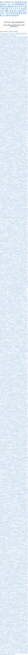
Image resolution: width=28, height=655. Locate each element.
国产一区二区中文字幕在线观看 (16, 270)
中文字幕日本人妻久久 (9, 225)
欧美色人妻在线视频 (21, 500)
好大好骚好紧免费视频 (9, 124)
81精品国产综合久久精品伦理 (9, 588)
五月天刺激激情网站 (16, 225)
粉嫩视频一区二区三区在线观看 (15, 460)
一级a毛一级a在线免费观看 (21, 297)
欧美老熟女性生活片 (9, 87)
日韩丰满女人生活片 (4, 63)
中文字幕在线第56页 (10, 165)
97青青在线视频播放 (18, 320)
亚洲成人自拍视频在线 (8, 653)
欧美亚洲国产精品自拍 (12, 307)
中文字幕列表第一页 (15, 151)
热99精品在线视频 (23, 198)
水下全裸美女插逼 (12, 461)
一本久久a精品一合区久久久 (18, 546)
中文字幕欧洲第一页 (13, 646)
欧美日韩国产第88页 (9, 174)
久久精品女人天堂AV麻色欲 (7, 378)
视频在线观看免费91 (19, 184)
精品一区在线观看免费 (20, 505)
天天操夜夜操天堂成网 (11, 581)
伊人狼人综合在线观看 (18, 197)
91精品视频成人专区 (21, 56)
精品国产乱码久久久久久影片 (20, 340)
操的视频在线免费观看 (21, 636)
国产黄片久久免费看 (12, 297)
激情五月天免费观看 (3, 581)
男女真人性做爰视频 (9, 277)
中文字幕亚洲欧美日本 (15, 232)
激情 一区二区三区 (17, 275)
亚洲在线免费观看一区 (21, 120)
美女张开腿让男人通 (7, 113)
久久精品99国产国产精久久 (21, 136)
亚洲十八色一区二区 (5, 136)
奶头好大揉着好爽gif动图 (22, 556)
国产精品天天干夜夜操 (16, 98)
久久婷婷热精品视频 (3, 130)
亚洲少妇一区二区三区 (22, 207)
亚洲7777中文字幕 (4, 93)
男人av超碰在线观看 (7, 167)
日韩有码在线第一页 (12, 501)
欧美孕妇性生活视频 (12, 271)
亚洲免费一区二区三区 (15, 146)
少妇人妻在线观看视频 (6, 519)
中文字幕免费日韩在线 (24, 567)
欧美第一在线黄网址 (21, 175)
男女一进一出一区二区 (10, 326)
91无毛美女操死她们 (23, 534)
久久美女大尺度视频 (4, 116)
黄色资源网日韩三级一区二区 (13, 109)
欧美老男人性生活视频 (23, 300)
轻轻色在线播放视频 (24, 59)
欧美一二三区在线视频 (17, 168)
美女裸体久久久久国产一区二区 (20, 462)
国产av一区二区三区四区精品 (9, 462)
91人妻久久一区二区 (3, 494)
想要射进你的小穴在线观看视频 (6, 312)
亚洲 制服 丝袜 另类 (3, 564)
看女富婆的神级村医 (21, 387)
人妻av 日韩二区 (14, 62)
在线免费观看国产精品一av (16, 278)
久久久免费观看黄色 (8, 543)
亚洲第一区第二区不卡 (7, 278)
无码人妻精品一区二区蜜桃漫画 (5, 300)
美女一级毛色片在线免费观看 (5, 228)
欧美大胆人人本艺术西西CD (17, 44)
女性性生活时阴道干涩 (8, 44)
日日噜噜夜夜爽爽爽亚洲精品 (11, 393)
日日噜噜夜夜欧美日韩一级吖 (20, 114)
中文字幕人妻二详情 (11, 206)
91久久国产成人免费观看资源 (15, 148)
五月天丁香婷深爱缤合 (5, 125)
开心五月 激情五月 (19, 36)
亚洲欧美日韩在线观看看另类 (22, 53)
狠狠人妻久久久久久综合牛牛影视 (20, 326)
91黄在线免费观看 (15, 94)
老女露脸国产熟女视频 (10, 114)
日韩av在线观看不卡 (16, 128)
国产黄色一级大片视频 (19, 65)
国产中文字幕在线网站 (24, 90)
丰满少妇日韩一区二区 (12, 409)
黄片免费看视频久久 (23, 227)
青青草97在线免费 (15, 529)
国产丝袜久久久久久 (4, 145)
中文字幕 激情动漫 (10, 55)
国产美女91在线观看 (16, 616)
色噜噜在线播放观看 (12, 379)
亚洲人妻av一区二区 (16, 513)
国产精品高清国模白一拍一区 (11, 53)
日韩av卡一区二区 (13, 641)
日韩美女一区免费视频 (16, 108)
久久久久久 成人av (9, 552)
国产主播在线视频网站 (6, 413)
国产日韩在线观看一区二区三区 (18, 69)
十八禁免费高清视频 (8, 77)
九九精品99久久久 (22, 151)
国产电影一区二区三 (23, 138)
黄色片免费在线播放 (21, 94)
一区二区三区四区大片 (8, 293)
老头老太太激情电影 (5, 461)
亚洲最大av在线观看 (10, 134)
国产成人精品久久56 (8, 96)
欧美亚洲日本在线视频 (18, 577)
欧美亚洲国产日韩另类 (16, 364)
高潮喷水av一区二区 (16, 75)
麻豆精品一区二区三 (5, 211)
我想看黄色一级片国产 (5, 279)
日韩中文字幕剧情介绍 (17, 174)
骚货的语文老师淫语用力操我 (15, 80)
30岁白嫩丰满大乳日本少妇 (21, 63)
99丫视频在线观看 (7, 146)
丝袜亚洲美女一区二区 (10, 37)
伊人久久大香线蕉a (14, 99)
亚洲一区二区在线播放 (6, 302)
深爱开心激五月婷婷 (21, 199)
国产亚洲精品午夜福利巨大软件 (14, 330)
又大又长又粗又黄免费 (19, 564)
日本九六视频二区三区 (6, 560)
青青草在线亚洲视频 (18, 139)
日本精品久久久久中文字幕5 (7, 537)
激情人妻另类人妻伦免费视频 (14, 169)
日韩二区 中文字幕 (22, 471)
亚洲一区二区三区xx (22, 332)
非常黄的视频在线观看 (21, 72)
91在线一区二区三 (7, 649)
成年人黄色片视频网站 (15, 571)
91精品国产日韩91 (21, 321)
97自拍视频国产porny (15, 138)
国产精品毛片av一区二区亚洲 (11, 196)
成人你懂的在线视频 (15, 418)
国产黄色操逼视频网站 (17, 115)
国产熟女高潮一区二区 (20, 432)
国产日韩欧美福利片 (4, 409)
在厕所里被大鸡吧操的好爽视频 (20, 201)
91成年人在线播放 (5, 423)
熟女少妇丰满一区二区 (12, 303)
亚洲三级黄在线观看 (12, 136)
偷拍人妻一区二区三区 (13, 68)
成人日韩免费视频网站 (21, 218)
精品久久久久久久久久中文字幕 (15, 228)
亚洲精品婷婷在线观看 (19, 161)
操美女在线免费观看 (20, 391)
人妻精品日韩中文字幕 (23, 550)
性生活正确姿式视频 (23, 410)
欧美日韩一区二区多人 (22, 43)
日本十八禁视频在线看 (8, 420)
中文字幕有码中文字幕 (9, 286)
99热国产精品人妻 (18, 208)
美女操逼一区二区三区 (13, 255)
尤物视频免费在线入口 (24, 316)
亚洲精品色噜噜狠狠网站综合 (10, 184)
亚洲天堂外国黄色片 (15, 425)
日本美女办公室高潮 (12, 279)
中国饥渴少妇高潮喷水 (7, 83)
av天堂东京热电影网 (10, 530)
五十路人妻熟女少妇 (23, 194)
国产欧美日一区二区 (12, 391)
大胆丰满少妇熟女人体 (12, 643)
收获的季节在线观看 (21, 509)
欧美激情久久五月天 (13, 389)
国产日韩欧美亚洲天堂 (19, 48)
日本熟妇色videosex (16, 523)
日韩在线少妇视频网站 (10, 360)
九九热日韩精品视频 (8, 166)
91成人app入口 (19, 307)
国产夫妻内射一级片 (7, 648)
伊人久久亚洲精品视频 (4, 577)
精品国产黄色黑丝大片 (22, 250)
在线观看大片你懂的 (15, 591)
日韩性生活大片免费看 (18, 318)
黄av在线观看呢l (24, 200)
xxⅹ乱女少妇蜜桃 (18, 236)
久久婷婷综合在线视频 (17, 124)
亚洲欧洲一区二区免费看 (19, 79)
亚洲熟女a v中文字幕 (21, 178)
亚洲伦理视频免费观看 (18, 64)
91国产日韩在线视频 (10, 431)
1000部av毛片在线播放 (4, 402)
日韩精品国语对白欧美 (4, 195)
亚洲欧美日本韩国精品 (8, 306)
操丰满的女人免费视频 (11, 231)
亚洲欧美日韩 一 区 (7, 512)
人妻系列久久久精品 (16, 179)
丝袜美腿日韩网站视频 (6, 175)
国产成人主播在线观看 (20, 145)
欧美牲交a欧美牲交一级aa (21, 247)
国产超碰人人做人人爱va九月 (20, 553)
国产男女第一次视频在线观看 (10, 65)
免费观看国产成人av (11, 180)
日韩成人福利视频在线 (7, 205)
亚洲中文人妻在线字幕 (14, 207)
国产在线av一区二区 (19, 405)
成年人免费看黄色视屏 (22, 444)
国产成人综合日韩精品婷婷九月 (18, 363)
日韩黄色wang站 (8, 272)
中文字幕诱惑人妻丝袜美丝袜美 (9, 349)
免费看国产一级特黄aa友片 (6, 119)
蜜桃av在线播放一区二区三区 (9, 197)
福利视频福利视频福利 (19, 494)
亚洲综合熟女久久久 (21, 88)
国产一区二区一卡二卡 (7, 362)
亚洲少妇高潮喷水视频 (5, 613)
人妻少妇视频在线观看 (10, 48)
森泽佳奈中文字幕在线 (6, 88)
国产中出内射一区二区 (14, 455)
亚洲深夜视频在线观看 (23, 49)
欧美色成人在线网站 (17, 186)
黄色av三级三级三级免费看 (4, 74)
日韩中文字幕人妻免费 (12, 63)
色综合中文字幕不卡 (5, 271)
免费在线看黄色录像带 (18, 459)
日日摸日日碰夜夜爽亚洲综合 (7, 634)
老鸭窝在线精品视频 (4, 82)
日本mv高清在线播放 (14, 296)
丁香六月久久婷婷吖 (12, 451)
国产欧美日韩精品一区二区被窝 (12, 333)
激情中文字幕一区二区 (5, 291)
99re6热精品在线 (12, 187)
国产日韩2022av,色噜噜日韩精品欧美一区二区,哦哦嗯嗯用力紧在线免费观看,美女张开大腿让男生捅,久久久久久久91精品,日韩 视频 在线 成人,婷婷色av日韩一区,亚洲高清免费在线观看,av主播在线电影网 (13, 9)
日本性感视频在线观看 (21, 86)
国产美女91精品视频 (14, 512)
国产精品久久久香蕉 (12, 268)
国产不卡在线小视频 (7, 188)
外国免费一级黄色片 (3, 317)
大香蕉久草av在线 (23, 480)
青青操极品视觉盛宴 (9, 39)
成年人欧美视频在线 (13, 476)
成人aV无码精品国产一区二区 (15, 249)
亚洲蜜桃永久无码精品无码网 (19, 368)
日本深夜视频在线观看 (14, 458)
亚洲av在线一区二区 (7, 496)
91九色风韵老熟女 (13, 209)
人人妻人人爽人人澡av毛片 (6, 328)
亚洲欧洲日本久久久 (18, 422)
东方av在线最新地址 (14, 351)
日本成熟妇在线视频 (12, 291)
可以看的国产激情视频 (8, 170)
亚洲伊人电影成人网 (8, 433)
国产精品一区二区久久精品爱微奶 (14, 586)
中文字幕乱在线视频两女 (10, 139)
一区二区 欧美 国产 (18, 360)
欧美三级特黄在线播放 (19, 479)
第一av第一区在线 (16, 39)
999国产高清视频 (3, 290)
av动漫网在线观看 (20, 597)
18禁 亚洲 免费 (16, 439)
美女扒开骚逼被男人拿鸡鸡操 (21, 276)
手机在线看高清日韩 (20, 159)
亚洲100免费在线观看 (9, 275)
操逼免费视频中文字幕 (15, 496)
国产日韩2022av (17, 400)
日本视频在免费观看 (11, 127)
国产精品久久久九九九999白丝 (12, 509)
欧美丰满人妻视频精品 (10, 310)
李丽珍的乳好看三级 (10, 64)
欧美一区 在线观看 (19, 369)
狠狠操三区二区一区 (16, 42)
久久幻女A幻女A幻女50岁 (16, 506)
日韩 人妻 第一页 (15, 245)
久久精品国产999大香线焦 (10, 637)
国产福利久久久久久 (24, 275)
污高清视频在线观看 (4, 157)
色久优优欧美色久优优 (8, 567)
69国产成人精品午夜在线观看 (5, 584)
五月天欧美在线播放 (7, 591)
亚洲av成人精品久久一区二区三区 (7, 352)
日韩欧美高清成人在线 (22, 109)
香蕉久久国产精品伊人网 (17, 380)
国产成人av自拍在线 (7, 104)
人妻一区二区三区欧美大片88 (6, 594)
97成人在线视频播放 (4, 521)
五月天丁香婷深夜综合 (9, 546)
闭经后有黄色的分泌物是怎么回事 (14, 238)
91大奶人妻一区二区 (4, 652)
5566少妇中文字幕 (20, 171)
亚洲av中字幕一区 (7, 207)
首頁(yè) (15, 26)
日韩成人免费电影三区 (17, 259)
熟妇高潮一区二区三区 (6, 181)
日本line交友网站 (3, 67)
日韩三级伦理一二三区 (5, 133)
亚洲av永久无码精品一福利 (21, 266)
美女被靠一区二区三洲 (10, 283)
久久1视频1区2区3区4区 (7, 454)
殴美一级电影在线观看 (4, 117)
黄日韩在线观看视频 (5, 562)
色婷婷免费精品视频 (15, 119)
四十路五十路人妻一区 (20, 590)
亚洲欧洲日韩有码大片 (21, 451)
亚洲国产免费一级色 (12, 505)
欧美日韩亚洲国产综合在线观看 (15, 149)
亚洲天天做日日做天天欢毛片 (6, 331)
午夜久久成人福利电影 (4, 605)
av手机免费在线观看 (13, 58)
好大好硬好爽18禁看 (7, 408)
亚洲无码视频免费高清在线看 (10, 269)
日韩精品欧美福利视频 (22, 38)
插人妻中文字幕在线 (6, 80)
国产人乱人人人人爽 (16, 489)
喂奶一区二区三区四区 (15, 473)
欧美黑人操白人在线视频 (22, 474)
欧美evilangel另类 (8, 570)
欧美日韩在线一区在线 (19, 261)
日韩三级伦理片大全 (3, 78)
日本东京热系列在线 (18, 67)
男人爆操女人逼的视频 (17, 621)
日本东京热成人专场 (19, 78)
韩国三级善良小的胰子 (13, 491)
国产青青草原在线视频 (5, 469)
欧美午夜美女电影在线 (12, 256)
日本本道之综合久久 (14, 226)
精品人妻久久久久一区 (23, 302)
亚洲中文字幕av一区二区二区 (16, 522)
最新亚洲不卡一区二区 (5, 339)
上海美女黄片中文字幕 (23, 555)
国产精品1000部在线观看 (21, 282)
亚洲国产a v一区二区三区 (20, 434)
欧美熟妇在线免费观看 (14, 199)
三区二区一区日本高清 (15, 302)
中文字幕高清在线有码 (11, 545)
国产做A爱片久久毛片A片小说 (16, 260)
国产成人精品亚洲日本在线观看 (12, 250)
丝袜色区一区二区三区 (6, 99)
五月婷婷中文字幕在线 (10, 311)
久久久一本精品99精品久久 (18, 495)
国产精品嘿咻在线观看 (21, 209)
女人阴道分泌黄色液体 (6, 526)
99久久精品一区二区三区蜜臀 (14, 534)
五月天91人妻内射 (6, 268)
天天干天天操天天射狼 (20, 574)
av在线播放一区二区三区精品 (12, 164)
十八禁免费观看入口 (22, 484)
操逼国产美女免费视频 (9, 59)
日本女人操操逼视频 (13, 178)
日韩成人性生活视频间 (23, 299)
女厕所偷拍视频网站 (14, 43)
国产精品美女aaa (21, 476)
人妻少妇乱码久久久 (20, 464)
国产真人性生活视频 (16, 204)
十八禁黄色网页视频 (19, 547)
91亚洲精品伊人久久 (8, 75)
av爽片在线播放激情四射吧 (11, 36)
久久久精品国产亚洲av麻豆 (11, 337)
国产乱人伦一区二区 (13, 74)
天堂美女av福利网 (21, 226)
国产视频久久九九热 (18, 123)
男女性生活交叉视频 (10, 564)
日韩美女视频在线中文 (18, 343)
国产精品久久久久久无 (19, 517)
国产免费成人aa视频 (10, 600)
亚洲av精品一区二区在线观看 (22, 116)
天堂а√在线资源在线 (11, 377)
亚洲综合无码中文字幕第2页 (11, 147)
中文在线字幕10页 (4, 109)
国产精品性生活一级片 (14, 500)
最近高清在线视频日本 (18, 600)
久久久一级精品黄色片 (17, 563)
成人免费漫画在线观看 (13, 218)
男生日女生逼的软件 (10, 400)
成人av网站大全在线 (17, 311)
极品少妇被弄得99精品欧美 (12, 247)
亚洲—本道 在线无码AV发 (22, 339)
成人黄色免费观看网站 (21, 190)
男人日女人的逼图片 (14, 401)
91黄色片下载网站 (10, 102)
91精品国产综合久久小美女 (9, 372)
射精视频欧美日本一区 (15, 328)
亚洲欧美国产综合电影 (15, 484)
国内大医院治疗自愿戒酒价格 (22, 279)
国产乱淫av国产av (10, 459)
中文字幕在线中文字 (19, 97)
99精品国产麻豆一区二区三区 (20, 510)
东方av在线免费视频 (20, 271)
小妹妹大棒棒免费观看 (21, 389)
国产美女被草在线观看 (24, 42)
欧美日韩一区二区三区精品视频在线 (19, 166)
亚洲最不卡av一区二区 (4, 236)
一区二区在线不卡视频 (4, 127)
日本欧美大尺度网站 (14, 272)
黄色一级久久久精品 (24, 179)
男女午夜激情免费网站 (12, 84)
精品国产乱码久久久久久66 (11, 572)
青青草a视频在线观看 (13, 632)
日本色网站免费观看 (16, 384)
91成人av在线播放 (20, 74)
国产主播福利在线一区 (5, 544)
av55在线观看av (9, 135)
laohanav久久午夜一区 (19, 613)
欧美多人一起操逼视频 (21, 430)
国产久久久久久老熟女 (22, 319)
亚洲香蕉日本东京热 (16, 618)
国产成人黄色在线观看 (4, 239)
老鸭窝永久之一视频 (8, 480)
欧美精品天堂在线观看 (12, 150)
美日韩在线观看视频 (17, 625)
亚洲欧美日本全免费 (14, 107)
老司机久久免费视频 (11, 635)
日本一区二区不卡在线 (12, 242)
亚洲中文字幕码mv (12, 405)
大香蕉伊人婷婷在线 (7, 107)
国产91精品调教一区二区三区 (21, 402)
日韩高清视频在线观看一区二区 (9, 161)
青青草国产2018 (15, 537)
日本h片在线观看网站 (9, 57)
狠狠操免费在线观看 (16, 606)
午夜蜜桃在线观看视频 (20, 573)
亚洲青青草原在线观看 (4, 276)
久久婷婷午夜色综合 (9, 221)
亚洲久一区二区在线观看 (9, 176)
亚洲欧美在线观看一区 (11, 258)
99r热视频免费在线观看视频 (5, 249)
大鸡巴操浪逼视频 (23, 486)
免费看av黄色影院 (7, 49)
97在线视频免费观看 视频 (8, 259)
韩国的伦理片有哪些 (24, 493)
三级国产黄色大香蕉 (20, 280)
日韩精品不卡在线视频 (23, 248)
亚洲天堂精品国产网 (12, 544)
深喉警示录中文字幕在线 (17, 463)
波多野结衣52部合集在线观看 (18, 137)
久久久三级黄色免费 (21, 52)
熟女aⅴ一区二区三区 (9, 89)
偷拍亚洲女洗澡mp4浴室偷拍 (12, 241)
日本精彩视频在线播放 (18, 89)
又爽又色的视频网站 (12, 240)
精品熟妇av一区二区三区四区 (13, 342)
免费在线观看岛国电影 (4, 617)
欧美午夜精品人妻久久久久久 (16, 144)
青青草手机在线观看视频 (20, 125)
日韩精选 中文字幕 (22, 383)
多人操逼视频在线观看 (16, 346)
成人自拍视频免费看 (12, 145)
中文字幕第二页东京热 (20, 46)
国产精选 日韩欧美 (19, 82)
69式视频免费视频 (24, 249)
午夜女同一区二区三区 (14, 88)
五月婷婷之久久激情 (24, 616)
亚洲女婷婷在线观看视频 (15, 614)
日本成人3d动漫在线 (8, 470)
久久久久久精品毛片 (13, 612)
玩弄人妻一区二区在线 (22, 216)
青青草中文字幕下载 (5, 532)
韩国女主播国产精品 (10, 370)
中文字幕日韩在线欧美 (9, 160)
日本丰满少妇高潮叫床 (7, 354)
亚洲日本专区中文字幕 (21, 76)
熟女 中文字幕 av (10, 189)
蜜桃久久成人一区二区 (4, 180)
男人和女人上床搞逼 (21, 537)
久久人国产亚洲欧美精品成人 (11, 266)
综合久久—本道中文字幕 (6, 319)
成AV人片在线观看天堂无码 (10, 575)
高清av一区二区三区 (17, 110)
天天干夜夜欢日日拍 (23, 39)
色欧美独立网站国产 (13, 177)
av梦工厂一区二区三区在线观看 (21, 73)
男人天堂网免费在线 (7, 90)
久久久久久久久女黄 (5, 516)
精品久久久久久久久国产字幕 (18, 381)
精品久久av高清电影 (18, 267)
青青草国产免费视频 (12, 82)
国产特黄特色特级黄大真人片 (17, 331)
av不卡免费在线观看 (15, 410)
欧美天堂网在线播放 (8, 299)
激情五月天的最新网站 (13, 86)
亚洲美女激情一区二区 (16, 281)
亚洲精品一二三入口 (11, 525)
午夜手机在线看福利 (20, 379)
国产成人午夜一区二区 (6, 397)
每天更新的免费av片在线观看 (18, 470)
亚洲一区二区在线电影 (12, 46)
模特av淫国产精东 (11, 535)
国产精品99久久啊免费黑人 (4, 593)
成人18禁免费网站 (14, 413)
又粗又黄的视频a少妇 (15, 440)
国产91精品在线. (9, 364)
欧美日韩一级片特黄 (17, 55)
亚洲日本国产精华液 (20, 628)
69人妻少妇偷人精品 (9, 618)
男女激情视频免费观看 (9, 390)
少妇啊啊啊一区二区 (10, 557)
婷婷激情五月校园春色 (4, 587)
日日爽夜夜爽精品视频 (18, 140)
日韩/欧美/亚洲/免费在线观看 (18, 155)
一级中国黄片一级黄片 (10, 553)
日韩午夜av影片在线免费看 (18, 160)
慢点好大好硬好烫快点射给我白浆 (14, 235)
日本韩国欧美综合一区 (10, 67)
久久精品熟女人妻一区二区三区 (18, 221)
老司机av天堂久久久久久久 (11, 419)
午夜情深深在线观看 (10, 654)
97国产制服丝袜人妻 (18, 453)
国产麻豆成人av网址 (15, 313)
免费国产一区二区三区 (10, 261)
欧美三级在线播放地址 (15, 449)
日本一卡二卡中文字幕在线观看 (14, 533)
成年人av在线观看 (21, 358)
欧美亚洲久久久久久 (6, 296)
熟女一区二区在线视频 (12, 157)
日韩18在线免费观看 (16, 126)
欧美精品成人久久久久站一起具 (16, 156)
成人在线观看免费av (8, 338)
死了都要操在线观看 (16, 424)
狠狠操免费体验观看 (9, 384)
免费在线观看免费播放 (10, 411)
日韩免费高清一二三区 (9, 448)
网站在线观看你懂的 (8, 381)
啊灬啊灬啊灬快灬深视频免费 (9, 222)
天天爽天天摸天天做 (15, 388)
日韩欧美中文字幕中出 (7, 52)
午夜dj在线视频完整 (11, 201)
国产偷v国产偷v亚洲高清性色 (18, 308)
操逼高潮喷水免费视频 (12, 116)
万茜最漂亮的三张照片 (11, 369)
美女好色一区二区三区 (14, 441)
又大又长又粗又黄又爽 (12, 117)
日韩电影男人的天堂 (10, 220)
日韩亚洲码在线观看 (10, 186)
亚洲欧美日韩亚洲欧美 (10, 510)
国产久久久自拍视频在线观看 (22, 532)
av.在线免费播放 (24, 83)
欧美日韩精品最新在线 (5, 72)
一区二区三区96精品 (16, 158)
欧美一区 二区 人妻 (21, 603)
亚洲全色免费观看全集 (16, 287)
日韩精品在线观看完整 (10, 267)
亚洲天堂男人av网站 (5, 58)
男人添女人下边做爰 (10, 251)
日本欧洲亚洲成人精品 (15, 214)
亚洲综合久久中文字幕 (7, 309)
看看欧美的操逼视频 (7, 388)
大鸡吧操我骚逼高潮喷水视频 (7, 499)
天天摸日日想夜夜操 (15, 47)
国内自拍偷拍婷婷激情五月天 (11, 565)
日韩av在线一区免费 (21, 68)
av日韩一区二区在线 (16, 316)
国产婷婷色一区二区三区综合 (15, 262)
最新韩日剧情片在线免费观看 (5, 541)
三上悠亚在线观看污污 (5, 628)
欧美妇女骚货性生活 (22, 289)
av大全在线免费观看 (8, 194)
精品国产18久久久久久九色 (22, 466)
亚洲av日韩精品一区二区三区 (19, 285)
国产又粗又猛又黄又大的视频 (9, 353)
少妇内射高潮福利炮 (24, 66)
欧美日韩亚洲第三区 (3, 514)
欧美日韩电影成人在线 (13, 443)
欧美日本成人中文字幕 (21, 503)
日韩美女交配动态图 (23, 235)
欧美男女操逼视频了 (16, 312)
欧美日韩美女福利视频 (16, 357)
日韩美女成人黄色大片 (13, 190)
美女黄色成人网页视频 (22, 272)
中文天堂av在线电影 (18, 525)
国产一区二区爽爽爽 (14, 347)
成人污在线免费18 (10, 204)
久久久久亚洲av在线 (11, 276)
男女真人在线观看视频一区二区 (17, 167)
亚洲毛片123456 (7, 460)
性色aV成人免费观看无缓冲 (12, 54)
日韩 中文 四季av (13, 626)
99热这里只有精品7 (16, 227)
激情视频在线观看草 (12, 622)
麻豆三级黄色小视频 (23, 205)
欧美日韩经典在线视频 (10, 217)
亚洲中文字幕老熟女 (7, 404)
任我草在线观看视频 (8, 346)
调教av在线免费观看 (5, 218)
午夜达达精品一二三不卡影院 (21, 359)
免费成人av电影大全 (20, 157)
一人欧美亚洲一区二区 (21, 54)
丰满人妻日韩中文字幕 (8, 523)
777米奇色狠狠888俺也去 (14, 49)
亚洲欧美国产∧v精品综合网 (9, 140)
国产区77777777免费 (8, 606)
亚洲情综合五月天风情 (14, 442)
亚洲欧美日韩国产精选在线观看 (7, 129)
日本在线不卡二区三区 (16, 198)
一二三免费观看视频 (10, 329)
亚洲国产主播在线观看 (18, 515)
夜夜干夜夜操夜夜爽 (19, 150)
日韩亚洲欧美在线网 (22, 146)
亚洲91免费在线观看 (14, 210)
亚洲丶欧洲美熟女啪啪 (15, 540)
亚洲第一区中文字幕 (5, 68)
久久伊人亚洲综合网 (19, 421)
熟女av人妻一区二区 (24, 287)
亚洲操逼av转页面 (7, 442)
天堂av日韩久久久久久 (20, 303)
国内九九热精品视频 (12, 636)
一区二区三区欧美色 (14, 319)
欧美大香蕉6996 (23, 148)
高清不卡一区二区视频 (6, 401)
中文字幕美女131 (14, 556)
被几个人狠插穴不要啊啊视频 (5, 226)
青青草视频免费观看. (3, 201)
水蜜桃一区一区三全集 (23, 526)
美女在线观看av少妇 (22, 113)
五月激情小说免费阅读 (9, 200)
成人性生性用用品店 (8, 471)
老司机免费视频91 (8, 410)
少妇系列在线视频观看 (5, 237)
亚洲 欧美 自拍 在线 (3, 444)
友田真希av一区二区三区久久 (17, 104)
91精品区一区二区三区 (19, 103)
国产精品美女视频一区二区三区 (9, 417)
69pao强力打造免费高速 (7, 105)
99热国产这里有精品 (22, 418)
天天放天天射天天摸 (13, 215)
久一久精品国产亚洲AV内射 (10, 106)
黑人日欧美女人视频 (14, 300)
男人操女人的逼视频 (16, 293)
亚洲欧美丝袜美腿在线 (16, 543)
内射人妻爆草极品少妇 (18, 398)
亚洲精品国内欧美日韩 (9, 115)
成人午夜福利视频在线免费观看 (9, 123)
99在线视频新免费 (13, 485)
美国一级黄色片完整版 (18, 85)
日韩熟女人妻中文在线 (12, 120)
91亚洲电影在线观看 (18, 377)
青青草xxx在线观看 (15, 362)
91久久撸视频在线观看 (14, 481)
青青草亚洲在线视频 (5, 56)
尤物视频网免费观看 (7, 154)
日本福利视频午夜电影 (13, 72)
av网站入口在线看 (5, 399)
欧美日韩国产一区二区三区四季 (9, 79)
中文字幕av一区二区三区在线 (7, 316)
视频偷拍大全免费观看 (18, 283)
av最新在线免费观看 (23, 357)
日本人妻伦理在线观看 (10, 482)
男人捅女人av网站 (15, 52)
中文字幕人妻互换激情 (7, 98)
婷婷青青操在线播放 (11, 494)
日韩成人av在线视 (21, 100)
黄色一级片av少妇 (5, 596)
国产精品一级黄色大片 (14, 229)
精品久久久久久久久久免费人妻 (12, 468)
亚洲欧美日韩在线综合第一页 (19, 37)
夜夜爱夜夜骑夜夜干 (17, 189)
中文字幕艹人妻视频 (16, 611)
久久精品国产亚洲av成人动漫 (17, 531)
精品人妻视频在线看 (19, 465)
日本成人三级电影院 (5, 636)
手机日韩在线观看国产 (6, 595)
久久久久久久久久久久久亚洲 (16, 350)
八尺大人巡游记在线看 (6, 350)
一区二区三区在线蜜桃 (10, 453)
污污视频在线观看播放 (10, 301)
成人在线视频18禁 (8, 210)
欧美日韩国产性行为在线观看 (12, 159)
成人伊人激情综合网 (19, 337)
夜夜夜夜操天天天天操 (13, 387)
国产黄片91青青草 (3, 280)
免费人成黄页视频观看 (15, 248)
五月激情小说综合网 (16, 252)
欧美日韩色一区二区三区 (8, 245)
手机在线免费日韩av (9, 536)
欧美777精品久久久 (16, 390)
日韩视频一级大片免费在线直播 (17, 412)
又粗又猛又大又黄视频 (5, 169)
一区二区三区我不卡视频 (10, 45)
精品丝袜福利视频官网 (19, 417)
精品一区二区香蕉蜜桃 (19, 334)
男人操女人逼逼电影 (7, 357)
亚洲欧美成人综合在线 (20, 524)
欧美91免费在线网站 (23, 583)
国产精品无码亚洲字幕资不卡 (18, 448)
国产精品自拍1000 (12, 516)
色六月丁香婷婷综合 (10, 317)
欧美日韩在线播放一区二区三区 (9, 322)
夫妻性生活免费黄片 (21, 107)
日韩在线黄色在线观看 (6, 332)
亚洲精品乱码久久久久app (15, 143)
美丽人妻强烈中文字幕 (6, 214)
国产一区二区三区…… (4, 235)
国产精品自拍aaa (8, 94)
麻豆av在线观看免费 (24, 281)
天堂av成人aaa (16, 341)
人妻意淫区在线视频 (4, 405)
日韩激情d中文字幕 (22, 634)
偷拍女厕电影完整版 (13, 185)
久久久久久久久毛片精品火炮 (12, 95)
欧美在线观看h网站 (8, 47)
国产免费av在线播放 (21, 177)
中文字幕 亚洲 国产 (19, 256)
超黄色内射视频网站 (9, 252)
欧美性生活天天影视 (9, 341)
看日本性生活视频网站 (18, 176)
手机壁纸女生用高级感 (16, 205)
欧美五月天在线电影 (23, 47)
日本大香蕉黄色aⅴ (22, 397)
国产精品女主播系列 (12, 469)
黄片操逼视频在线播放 (14, 576)
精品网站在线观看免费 (5, 534)
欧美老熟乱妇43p (15, 154)
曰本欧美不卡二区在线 (9, 110)
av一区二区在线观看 (15, 354)
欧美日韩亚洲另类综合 (7, 151)
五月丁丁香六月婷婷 (3, 459)
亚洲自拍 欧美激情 (23, 133)
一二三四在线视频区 (19, 349)
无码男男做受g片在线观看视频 (21, 580)
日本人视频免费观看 (17, 371)
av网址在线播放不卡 (23, 158)
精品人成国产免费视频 (16, 604)
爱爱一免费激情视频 (22, 571)
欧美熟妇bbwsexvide (20, 242)
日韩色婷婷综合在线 (20, 268)
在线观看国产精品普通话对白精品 (18, 96)
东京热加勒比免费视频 (5, 190)
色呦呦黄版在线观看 (19, 206)
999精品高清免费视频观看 (4, 533)
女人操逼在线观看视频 (9, 380)
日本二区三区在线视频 (6, 62)
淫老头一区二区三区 (23, 306)
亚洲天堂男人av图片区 (6, 542)
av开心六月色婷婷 (10, 85)
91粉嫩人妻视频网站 (13, 615)
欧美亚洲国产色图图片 (14, 601)
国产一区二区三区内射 (7, 412)
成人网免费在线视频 (18, 217)
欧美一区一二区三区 (13, 592)
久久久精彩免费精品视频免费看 (8, 625)
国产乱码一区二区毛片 (21, 95)
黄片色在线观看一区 (18, 222)
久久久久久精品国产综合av (8, 168)
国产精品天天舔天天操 (16, 90)
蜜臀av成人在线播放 (3, 85)
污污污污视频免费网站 (22, 181)
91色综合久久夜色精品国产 (14, 555)
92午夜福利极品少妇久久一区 (5, 358)
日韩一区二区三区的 (3, 566)
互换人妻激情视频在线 (11, 78)
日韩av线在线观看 (24, 225)
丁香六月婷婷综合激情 (21, 185)
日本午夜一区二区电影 (4, 84)
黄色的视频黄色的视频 (12, 605)
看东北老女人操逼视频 (8, 155)
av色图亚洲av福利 (24, 129)
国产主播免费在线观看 (18, 165)
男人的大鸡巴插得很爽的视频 (16, 118)
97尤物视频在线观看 (7, 347)
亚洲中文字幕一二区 (22, 309)
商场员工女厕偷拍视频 (5, 100)
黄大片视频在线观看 (20, 544)
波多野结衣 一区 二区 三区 (16, 561)
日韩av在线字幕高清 (3, 654)
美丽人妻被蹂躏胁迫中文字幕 (5, 43)
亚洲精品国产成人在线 (11, 298)
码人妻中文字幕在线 (12, 76)
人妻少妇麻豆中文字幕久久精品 (11, 191)
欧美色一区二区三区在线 (9, 292)
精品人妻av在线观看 (14, 358)
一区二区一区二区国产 (10, 340)
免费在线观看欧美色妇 (4, 535)
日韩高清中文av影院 (13, 282)
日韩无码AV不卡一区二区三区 (20, 45)
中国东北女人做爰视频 (6, 576)
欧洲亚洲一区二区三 (22, 313)
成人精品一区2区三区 (9, 439)
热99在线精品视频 (24, 506)
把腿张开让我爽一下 (7, 540)
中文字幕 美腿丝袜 (15, 113)
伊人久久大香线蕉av (8, 452)
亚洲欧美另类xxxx (20, 602)
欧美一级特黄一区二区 (6, 257)
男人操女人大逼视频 (19, 240)
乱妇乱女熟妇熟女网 (4, 187)
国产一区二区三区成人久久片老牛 (14, 239)
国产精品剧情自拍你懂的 (13, 56)
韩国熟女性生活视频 (20, 348)
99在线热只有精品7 (19, 626)
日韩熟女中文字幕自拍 (17, 323)
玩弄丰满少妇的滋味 (23, 364)
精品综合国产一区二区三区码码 (21, 565)
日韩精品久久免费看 (5, 555)
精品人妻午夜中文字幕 (16, 194)
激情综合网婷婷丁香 (4, 120)
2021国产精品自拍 (5, 638)
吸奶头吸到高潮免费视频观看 (15, 493)
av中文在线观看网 (4, 342)
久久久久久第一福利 (16, 433)
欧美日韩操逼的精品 (20, 58)
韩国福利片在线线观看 (19, 411)
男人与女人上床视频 (3, 103)
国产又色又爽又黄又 (11, 402)
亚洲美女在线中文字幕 (16, 338)
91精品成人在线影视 (16, 87)
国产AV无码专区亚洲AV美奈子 (12, 608)
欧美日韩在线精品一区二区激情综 (12, 216)
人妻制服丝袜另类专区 (8, 424)
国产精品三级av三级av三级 (6, 351)
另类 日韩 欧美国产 (12, 521)
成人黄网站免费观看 (22, 490)
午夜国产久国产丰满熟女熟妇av (7, 585)
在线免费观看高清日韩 (17, 200)
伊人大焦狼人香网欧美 (18, 329)
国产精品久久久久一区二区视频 (7, 486)
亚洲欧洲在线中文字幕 (5, 76)
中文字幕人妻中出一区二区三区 (9, 547)
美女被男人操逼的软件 (4, 206)
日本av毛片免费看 (16, 471)
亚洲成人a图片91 (15, 105)
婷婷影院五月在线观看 (10, 334)
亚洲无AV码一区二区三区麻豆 (20, 130)
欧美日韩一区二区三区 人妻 (17, 373)
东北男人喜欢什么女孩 (16, 66)
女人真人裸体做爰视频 (8, 66)
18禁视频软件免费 (9, 128)
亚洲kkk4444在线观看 (18, 317)
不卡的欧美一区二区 (5, 86)
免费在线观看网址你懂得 (7, 361)
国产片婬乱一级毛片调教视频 (6, 583)
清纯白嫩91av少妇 (3, 159)
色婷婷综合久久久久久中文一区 (16, 367)
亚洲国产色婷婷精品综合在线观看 (15, 562)
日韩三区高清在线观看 (20, 106)
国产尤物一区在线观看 (4, 524)
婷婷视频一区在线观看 (19, 187)
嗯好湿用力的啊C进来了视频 (17, 594)
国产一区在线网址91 (10, 320)
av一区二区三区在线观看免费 (17, 454)
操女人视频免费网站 (8, 287)
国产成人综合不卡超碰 (16, 420)
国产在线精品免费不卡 (18, 290)
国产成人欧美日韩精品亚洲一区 (21, 84)
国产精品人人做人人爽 (10, 208)
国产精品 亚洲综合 (22, 388)
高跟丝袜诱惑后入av (8, 108)
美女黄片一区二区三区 (4, 421)
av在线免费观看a (25, 102)
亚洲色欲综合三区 (3, 36)
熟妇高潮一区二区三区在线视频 (15, 593)
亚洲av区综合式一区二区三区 (10, 483)
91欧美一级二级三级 (14, 181)
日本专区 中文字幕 (16, 634)
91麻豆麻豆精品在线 (24, 252)
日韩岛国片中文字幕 (8, 489)
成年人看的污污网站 (16, 77)
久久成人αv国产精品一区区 (18, 414)
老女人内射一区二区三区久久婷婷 (12, 38)
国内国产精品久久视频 (17, 286)
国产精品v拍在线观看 (20, 438)
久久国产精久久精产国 (12, 524)
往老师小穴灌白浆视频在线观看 (12, 265)
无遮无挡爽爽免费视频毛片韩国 (19, 251)
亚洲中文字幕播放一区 (17, 129)
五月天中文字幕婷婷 (21, 342)
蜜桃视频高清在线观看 (19, 220)
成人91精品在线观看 (9, 290)
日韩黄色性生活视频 (3, 288)
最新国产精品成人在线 (24, 77)
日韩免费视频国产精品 (19, 514)
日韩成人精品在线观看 (16, 170)
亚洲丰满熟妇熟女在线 (22, 347)
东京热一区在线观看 (10, 130)
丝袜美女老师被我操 (19, 269)
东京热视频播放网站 (9, 363)
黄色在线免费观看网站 (9, 463)
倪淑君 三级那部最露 (16, 499)
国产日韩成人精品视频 (12, 93)
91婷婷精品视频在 (12, 73)
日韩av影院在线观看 (9, 343)
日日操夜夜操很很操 (9, 179)
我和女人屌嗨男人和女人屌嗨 (16, 404)
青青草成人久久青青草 (13, 339)
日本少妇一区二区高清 (7, 440)
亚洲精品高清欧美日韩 (5, 391)
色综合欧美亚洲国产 (3, 220)
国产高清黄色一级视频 (5, 171)
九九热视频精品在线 (10, 566)
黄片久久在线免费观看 (8, 42)
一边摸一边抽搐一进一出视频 (18, 230)
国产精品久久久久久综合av (6, 246)
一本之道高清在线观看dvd (18, 57)
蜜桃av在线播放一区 (16, 59)
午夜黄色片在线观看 (21, 382)
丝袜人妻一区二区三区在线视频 (11, 597)
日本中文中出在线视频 (8, 126)
